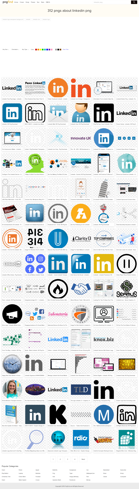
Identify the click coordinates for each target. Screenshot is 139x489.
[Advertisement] (55, 34)
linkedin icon (36, 19)
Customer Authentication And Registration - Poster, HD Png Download (90, 199)
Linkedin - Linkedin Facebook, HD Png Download (107, 275)
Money (88, 480)
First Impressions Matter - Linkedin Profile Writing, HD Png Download (21, 149)
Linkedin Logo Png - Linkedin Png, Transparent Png (62, 400)
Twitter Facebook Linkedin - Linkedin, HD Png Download (63, 99)
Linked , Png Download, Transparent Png (36, 149)
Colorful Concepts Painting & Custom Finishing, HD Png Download (112, 451)
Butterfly (55, 470)
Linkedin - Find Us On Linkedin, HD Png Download (16, 249)
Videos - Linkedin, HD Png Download (58, 350)
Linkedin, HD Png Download (9, 124)
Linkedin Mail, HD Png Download (57, 124)
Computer (123, 476)
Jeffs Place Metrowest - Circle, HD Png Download (15, 199)
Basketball (106, 470)
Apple (37, 470)
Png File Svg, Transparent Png (102, 400)
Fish (87, 476)
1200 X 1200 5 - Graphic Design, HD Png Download (39, 425)
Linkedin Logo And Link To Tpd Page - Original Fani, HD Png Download (21, 451)
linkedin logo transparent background (13, 19)
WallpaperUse (90, 473)
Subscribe (123, 470)
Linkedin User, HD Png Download (80, 124)
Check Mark (22, 476)
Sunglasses (73, 470)
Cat (87, 470)
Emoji (27, 2)
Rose (104, 473)
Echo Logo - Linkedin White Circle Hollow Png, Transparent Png (19, 325)
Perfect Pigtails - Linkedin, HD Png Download (106, 375)
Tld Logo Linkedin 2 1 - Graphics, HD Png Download (85, 400)
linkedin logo (46, 19)
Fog (54, 473)
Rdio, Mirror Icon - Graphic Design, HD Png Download (85, 451)
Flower (33, 2)
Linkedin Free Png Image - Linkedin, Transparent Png (16, 99)
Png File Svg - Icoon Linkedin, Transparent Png (106, 124)
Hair (54, 476)
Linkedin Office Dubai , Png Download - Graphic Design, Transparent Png (22, 275)
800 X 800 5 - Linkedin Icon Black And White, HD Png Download (43, 124)
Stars (42, 2)
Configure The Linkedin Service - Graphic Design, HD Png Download (21, 174)
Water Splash (22, 480)
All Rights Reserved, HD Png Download (127, 425)
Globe (105, 476)
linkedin (28, 19)
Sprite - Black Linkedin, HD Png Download (36, 350)
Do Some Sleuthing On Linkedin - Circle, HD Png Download (110, 325)
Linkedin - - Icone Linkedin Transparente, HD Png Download (64, 275)
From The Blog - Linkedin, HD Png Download (14, 350)
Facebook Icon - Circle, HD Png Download (59, 224)
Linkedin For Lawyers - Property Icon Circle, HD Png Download (111, 149)
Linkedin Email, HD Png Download (125, 375)
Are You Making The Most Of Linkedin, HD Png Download (63, 174)
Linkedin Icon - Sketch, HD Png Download (59, 199)
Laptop (21, 473)
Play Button (5, 473)
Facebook (72, 480)
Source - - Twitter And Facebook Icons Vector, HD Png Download (88, 425)
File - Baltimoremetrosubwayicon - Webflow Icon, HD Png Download (112, 425)
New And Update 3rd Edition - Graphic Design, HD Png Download (20, 425)
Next (83, 459)
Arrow (16, 2)
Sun (38, 2)
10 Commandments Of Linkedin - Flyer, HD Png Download (18, 224)
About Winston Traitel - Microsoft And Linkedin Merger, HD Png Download (91, 300)
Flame (20, 470)
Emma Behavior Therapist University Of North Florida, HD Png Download (22, 400)
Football (38, 476)
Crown (22, 2)
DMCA (48, 2)
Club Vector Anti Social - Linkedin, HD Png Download (85, 275)
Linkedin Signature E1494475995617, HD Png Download (40, 375)
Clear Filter (66, 49)
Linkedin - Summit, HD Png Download (81, 174)
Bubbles (38, 473)
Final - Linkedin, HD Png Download (11, 300)
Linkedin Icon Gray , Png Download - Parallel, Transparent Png (65, 149)
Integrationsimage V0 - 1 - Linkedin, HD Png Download (40, 300)
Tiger (71, 473)
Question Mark (57, 480)
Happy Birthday (74, 476)
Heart (3, 470)
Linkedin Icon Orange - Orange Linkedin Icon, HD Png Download (88, 99)
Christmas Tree (6, 476)
